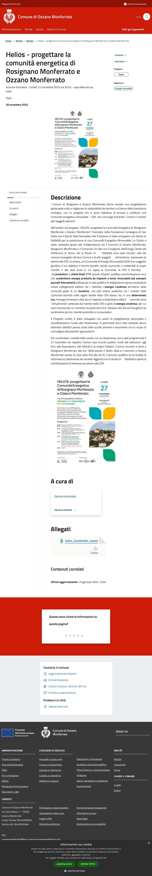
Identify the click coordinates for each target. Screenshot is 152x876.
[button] (76, 870)
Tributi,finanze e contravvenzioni (93, 770)
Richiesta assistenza (49, 824)
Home (8, 41)
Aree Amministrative (12, 764)
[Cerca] (146, 16)
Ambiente (81, 775)
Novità (19, 41)
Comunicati (120, 764)
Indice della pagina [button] (18, 192)
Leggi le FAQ (45, 818)
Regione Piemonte (11, 4)
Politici (5, 781)
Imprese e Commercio (50, 770)
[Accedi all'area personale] (135, 4)
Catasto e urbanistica (50, 775)
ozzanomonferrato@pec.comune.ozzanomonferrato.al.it (31, 839)
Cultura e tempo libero (50, 764)
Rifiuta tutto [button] (88, 864)
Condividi (121, 55)
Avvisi (117, 770)
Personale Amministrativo (15, 786)
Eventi (117, 790)
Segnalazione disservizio (51, 813)
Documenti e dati (10, 792)
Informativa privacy (86, 813)
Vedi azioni (121, 61)
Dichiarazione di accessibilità (91, 824)
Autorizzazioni (84, 786)
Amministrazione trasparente (92, 808)
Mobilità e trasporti (49, 781)
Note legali (82, 818)
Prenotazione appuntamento (53, 808)
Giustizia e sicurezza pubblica (91, 764)
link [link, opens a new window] (104, 858)
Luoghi (117, 785)
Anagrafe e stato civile (50, 759)
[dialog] (76, 858)
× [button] (149, 843)
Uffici (4, 770)
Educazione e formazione (89, 759)
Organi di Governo (11, 759)
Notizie (29, 41)
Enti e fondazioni (10, 775)
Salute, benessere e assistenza (92, 781)
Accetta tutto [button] (64, 864)
